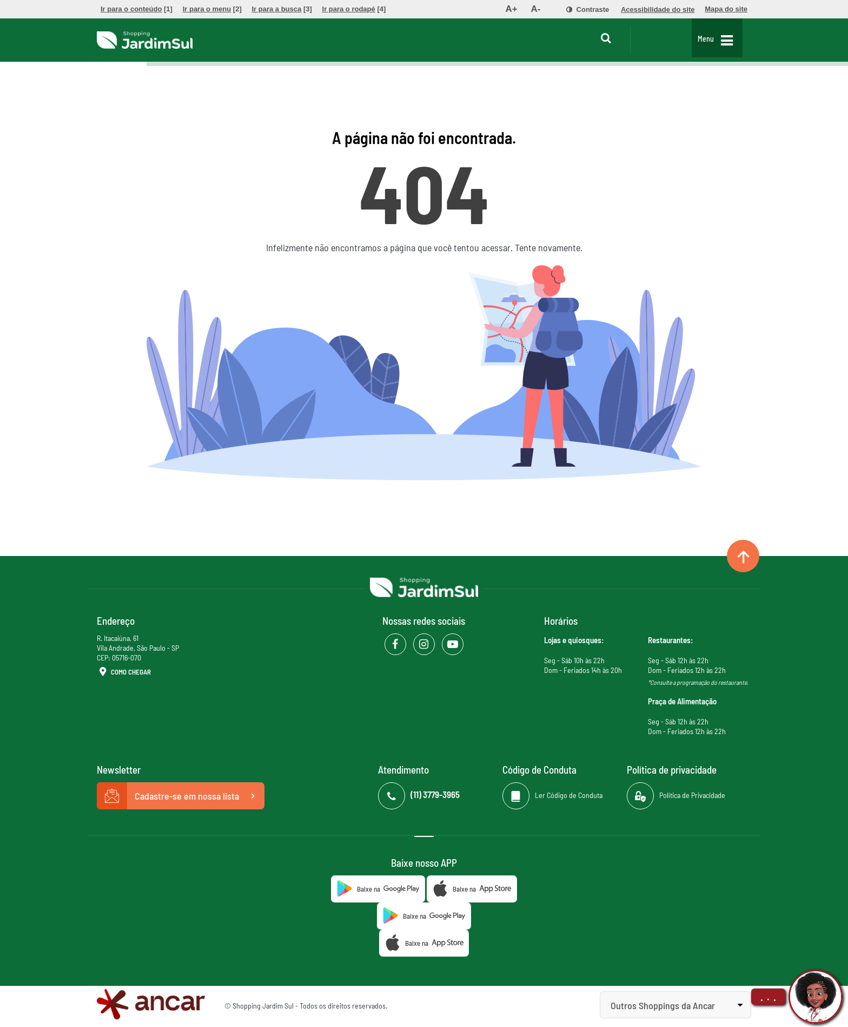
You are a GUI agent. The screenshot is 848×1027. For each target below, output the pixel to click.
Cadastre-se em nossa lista (180, 795)
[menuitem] (136, 9)
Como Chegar (124, 672)
